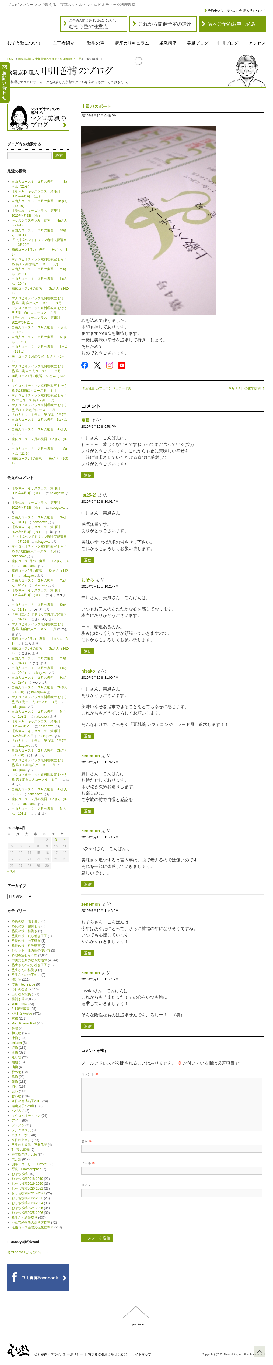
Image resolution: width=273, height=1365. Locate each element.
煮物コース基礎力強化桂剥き (33, 1227)
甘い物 (16, 1096)
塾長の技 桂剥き (24, 931)
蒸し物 (16, 1057)
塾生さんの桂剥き (24, 970)
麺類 (15, 1062)
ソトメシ (18, 1125)
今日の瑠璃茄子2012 (26, 1101)
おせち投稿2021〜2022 (28, 1193)
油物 (15, 1067)
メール (88, 1163)
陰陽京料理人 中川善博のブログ (37, 58)
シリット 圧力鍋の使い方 (31, 950)
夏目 (85, 420)
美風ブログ (197, 43)
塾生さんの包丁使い (26, 975)
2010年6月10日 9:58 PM (99, 427)
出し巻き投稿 (21, 994)
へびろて (18, 1111)
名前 (86, 1141)
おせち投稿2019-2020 (27, 1184)
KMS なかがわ (22, 1014)
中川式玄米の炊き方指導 (29, 960)
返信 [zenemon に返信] (88, 811)
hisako (88, 671)
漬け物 (16, 980)
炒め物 (16, 1072)
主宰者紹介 (63, 43)
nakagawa (57, 493)
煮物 (15, 1052)
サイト (86, 1185)
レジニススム (21, 1130)
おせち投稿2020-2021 (27, 1188)
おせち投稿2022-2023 (27, 1198)
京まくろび (20, 1135)
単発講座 (168, 43)
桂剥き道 (18, 999)
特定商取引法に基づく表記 (107, 1354)
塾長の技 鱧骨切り (26, 926)
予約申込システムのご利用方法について (237, 11)
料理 (15, 1028)
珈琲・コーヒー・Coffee (29, 1164)
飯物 (15, 1082)
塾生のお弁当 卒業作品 (29, 1145)
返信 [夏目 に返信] (88, 475)
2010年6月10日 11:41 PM (99, 837)
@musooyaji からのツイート (28, 1252)
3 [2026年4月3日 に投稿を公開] (56, 840)
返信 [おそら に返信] (88, 651)
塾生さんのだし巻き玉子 (29, 965)
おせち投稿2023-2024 (27, 1203)
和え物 (16, 1033)
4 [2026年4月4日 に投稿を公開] (65, 840)
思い (15, 1091)
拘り (15, 1086)
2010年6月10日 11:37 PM (99, 762)
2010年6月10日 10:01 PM (99, 502)
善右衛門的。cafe (24, 1154)
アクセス (257, 43)
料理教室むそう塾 (71, 58)
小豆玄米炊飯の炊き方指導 (31, 1222)
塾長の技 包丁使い (26, 921)
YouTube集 (19, 1004)
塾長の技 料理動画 (26, 946)
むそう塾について (24, 43)
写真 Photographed (26, 1169)
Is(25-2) (88, 495)
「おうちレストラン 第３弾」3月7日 (39, 415)
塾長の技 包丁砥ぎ (26, 941)
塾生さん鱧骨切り (24, 1218)
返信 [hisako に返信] (88, 736)
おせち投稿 (20, 1174)
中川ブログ (227, 43)
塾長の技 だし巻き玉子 (29, 936)
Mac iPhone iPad (24, 1023)
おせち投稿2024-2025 (27, 1208)
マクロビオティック (26, 1116)
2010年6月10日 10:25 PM (99, 586)
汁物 (15, 1038)
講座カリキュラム (132, 43)
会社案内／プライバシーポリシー (58, 1354)
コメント (89, 1074)
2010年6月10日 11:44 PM (99, 979)
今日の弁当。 (21, 1140)
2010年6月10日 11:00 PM (99, 678)
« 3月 (11, 871)
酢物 (15, 1077)
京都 (15, 1018)
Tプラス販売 (21, 1150)
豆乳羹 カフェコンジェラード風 (106, 388)
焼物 (15, 1048)
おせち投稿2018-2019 (27, 1179)
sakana (17, 1043)
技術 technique (23, 984)
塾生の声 (95, 43)
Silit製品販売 (21, 1009)
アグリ (16, 1120)
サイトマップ (141, 1354)
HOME (11, 58)
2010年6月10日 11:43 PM (99, 911)
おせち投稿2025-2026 (27, 1213)
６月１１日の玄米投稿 (246, 388)
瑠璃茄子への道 (23, 1106)
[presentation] (122, 1217)
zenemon (90, 755)
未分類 (16, 1159)
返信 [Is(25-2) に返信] (88, 560)
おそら (87, 580)
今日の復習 (20, 989)
